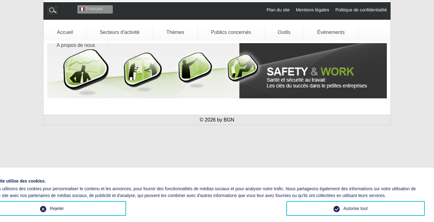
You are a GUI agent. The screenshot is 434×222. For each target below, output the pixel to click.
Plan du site (278, 9)
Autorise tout (355, 208)
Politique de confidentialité (361, 9)
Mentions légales (312, 9)
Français (91, 8)
